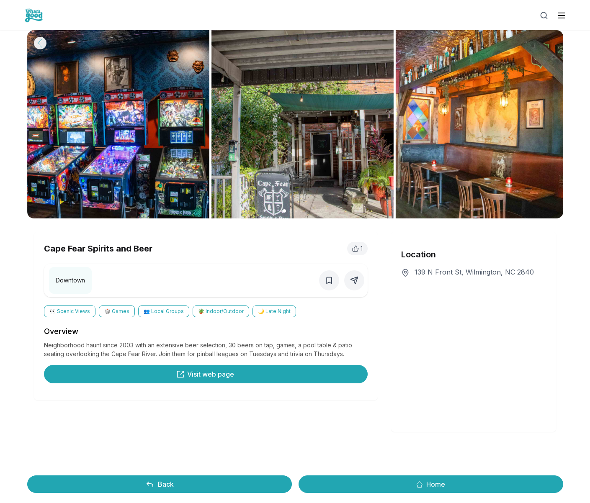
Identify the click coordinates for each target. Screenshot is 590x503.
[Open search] (543, 15)
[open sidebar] (561, 15)
